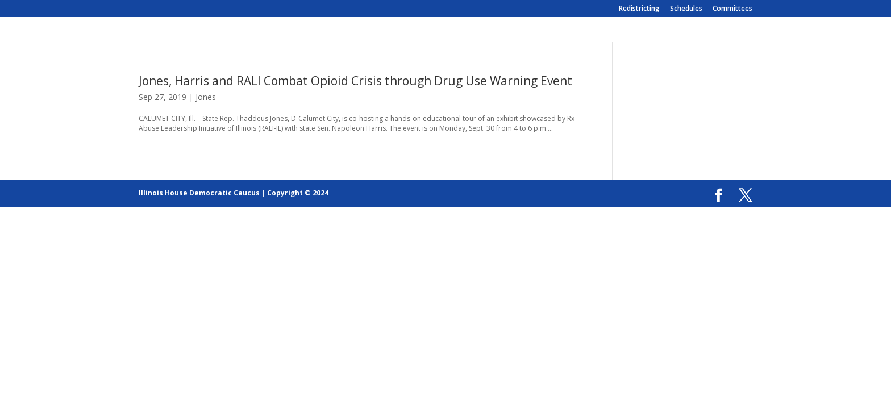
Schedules (686, 9)
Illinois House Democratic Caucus (199, 193)
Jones (205, 96)
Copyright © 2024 (297, 193)
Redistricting (639, 9)
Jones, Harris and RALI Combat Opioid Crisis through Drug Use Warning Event (355, 81)
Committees (732, 9)
